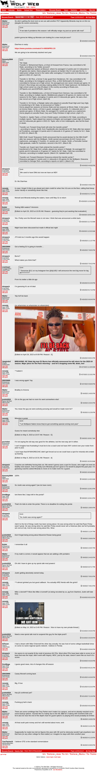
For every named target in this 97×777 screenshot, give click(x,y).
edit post (5, 27)
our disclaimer (57, 769)
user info (5, 25)
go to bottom (5, 13)
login (27, 7)
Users (66, 10)
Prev (90, 17)
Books (19, 10)
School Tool (28, 10)
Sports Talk (19, 751)
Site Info (92, 10)
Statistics (74, 10)
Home (4, 10)
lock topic (57, 757)
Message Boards (55, 10)
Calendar (11, 10)
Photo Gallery (40, 10)
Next (93, 17)
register (33, 7)
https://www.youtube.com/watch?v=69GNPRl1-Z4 (35, 48)
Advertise (83, 10)
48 (87, 17)
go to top (3, 754)
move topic (49, 757)
